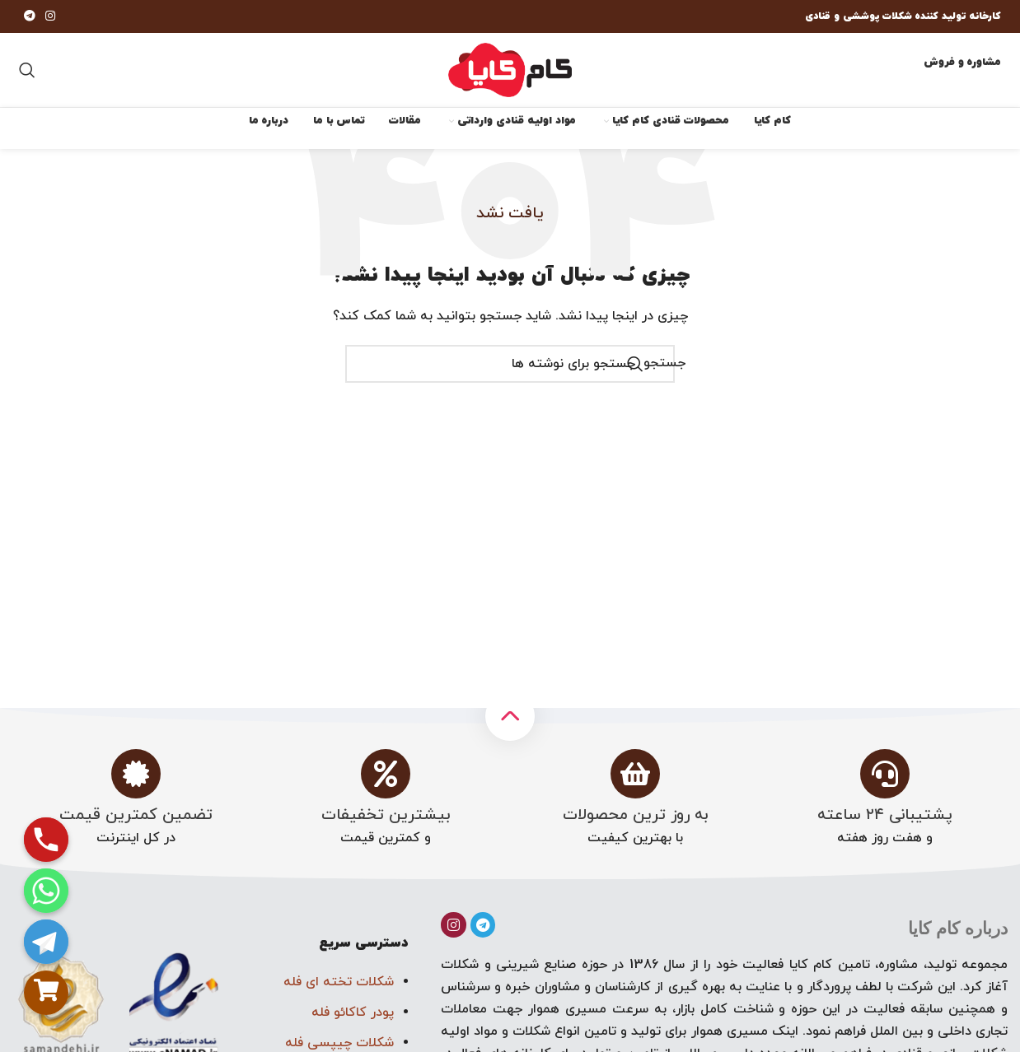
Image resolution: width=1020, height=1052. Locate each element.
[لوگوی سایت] (510, 69)
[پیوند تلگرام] (29, 17)
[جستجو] (27, 70)
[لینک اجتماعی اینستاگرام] (50, 17)
